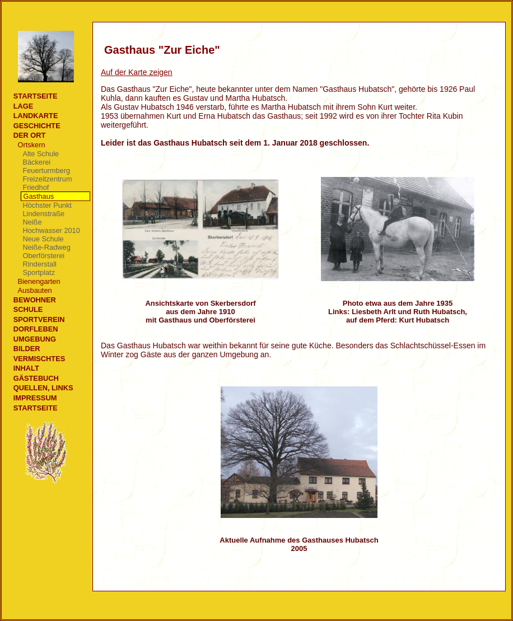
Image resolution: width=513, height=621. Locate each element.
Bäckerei (36, 162)
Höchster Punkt (47, 205)
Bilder (26, 348)
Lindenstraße (43, 213)
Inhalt (26, 368)
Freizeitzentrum (47, 179)
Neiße (31, 222)
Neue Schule (42, 239)
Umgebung (34, 339)
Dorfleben (35, 329)
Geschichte (36, 126)
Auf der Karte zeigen (136, 72)
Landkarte (35, 115)
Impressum (35, 398)
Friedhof (35, 187)
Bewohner (34, 300)
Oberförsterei (43, 255)
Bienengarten (38, 281)
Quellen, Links (43, 388)
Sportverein (39, 319)
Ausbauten (34, 290)
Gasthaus (38, 196)
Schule (28, 309)
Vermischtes (39, 358)
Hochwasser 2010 (51, 230)
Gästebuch (36, 378)
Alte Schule (40, 154)
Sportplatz (38, 272)
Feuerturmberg (46, 170)
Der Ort (29, 135)
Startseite (35, 96)
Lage (23, 106)
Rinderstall (39, 264)
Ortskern (31, 145)
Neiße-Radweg (46, 247)
